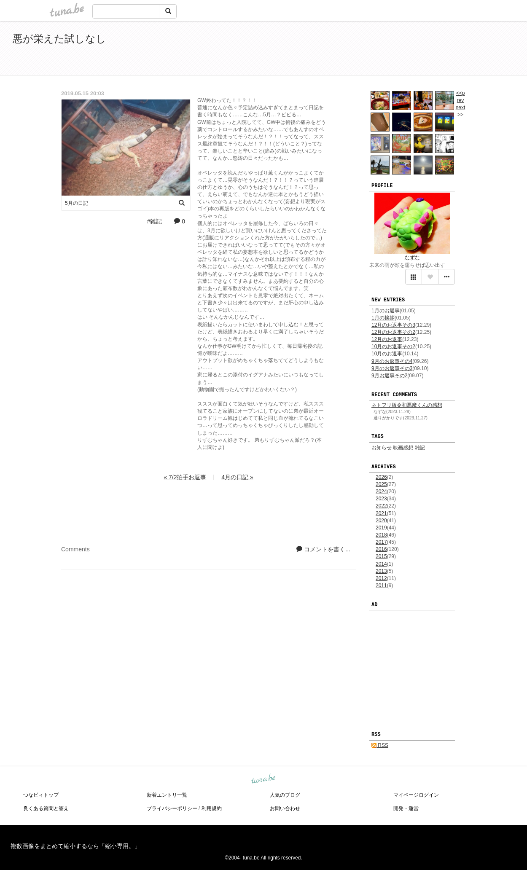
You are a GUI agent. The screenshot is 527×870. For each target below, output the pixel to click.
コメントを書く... (323, 549)
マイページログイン (416, 795)
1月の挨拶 (383, 318)
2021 (381, 513)
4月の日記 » (237, 477)
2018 (381, 535)
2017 (381, 542)
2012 (381, 578)
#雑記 (154, 221)
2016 (381, 549)
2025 (381, 484)
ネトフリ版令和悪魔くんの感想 (406, 405)
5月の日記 (76, 203)
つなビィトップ (41, 795)
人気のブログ (285, 795)
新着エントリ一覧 (167, 795)
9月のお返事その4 (391, 361)
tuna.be (263, 779)
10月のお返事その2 (393, 346)
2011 (381, 585)
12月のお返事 (386, 339)
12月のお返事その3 (393, 325)
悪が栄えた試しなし (59, 38)
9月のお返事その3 (391, 368)
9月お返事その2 (389, 376)
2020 (381, 521)
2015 (381, 556)
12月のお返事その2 (393, 332)
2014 (381, 564)
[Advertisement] (417, 50)
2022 (381, 506)
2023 (381, 499)
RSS (379, 745)
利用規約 (212, 808)
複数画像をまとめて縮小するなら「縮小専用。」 (75, 846)
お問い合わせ (285, 808)
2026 (381, 477)
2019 (381, 528)
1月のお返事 (385, 311)
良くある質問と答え (46, 808)
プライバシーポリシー (172, 808)
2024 (381, 491)
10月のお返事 (386, 354)
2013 (381, 571)
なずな (412, 257)
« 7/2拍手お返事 (185, 477)
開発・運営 (406, 808)
